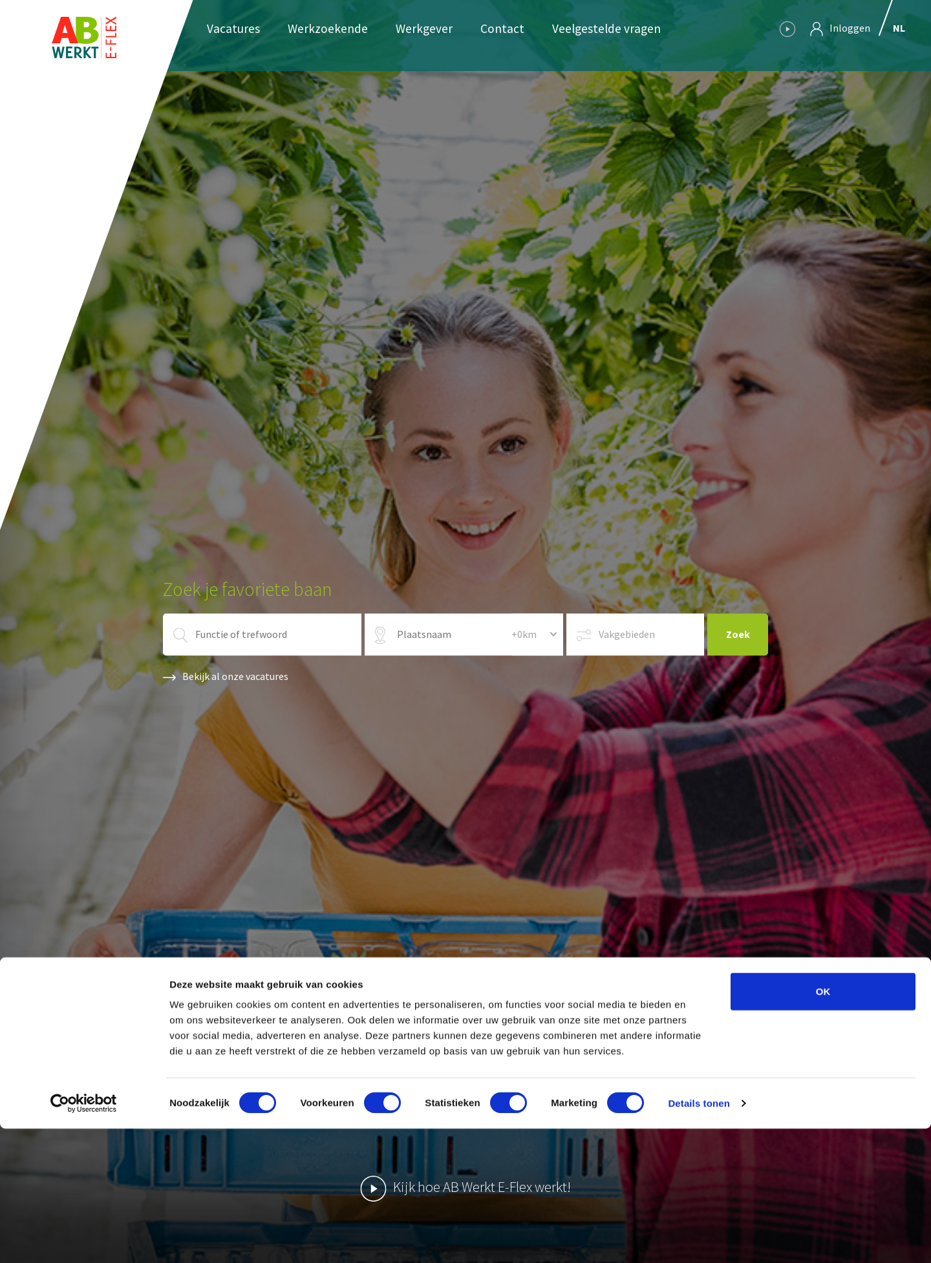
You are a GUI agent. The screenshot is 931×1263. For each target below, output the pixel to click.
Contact (502, 28)
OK (823, 1125)
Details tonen (698, 1237)
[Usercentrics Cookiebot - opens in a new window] (83, 1237)
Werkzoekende (328, 28)
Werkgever (424, 28)
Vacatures (233, 28)
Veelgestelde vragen (606, 28)
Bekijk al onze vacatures (225, 676)
